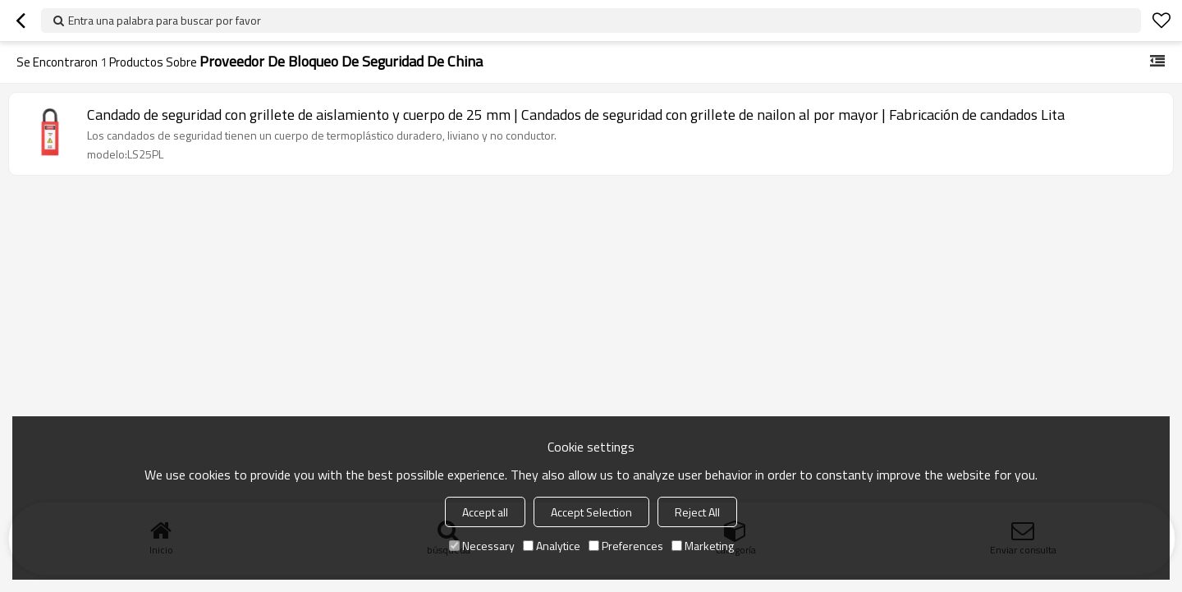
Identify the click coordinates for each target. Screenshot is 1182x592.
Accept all (485, 512)
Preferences (626, 545)
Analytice (551, 545)
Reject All (697, 512)
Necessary (482, 545)
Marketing (702, 545)
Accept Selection (591, 512)
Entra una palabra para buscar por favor (164, 20)
